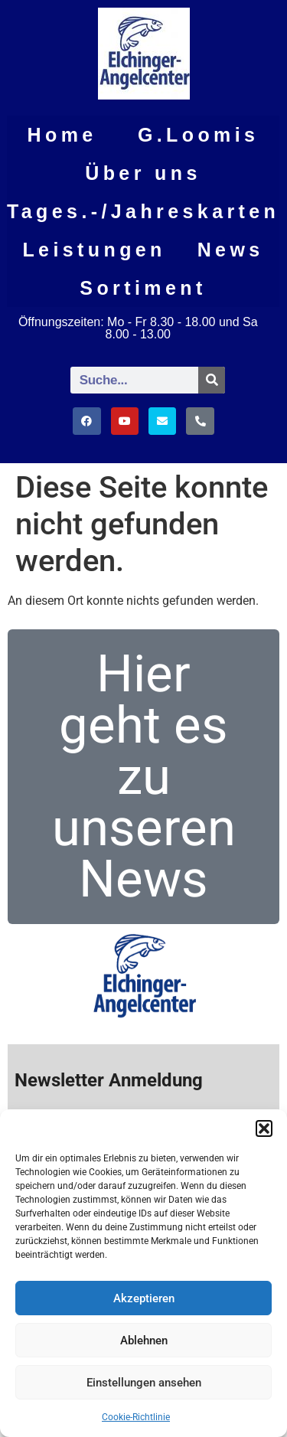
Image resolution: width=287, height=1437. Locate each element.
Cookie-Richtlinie (136, 1417)
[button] (264, 1128)
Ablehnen (144, 1340)
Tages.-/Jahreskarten (143, 211)
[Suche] (211, 380)
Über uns (143, 173)
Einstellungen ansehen (143, 1383)
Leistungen (93, 249)
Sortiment (143, 288)
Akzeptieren (143, 1298)
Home (62, 134)
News (230, 249)
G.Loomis (198, 134)
